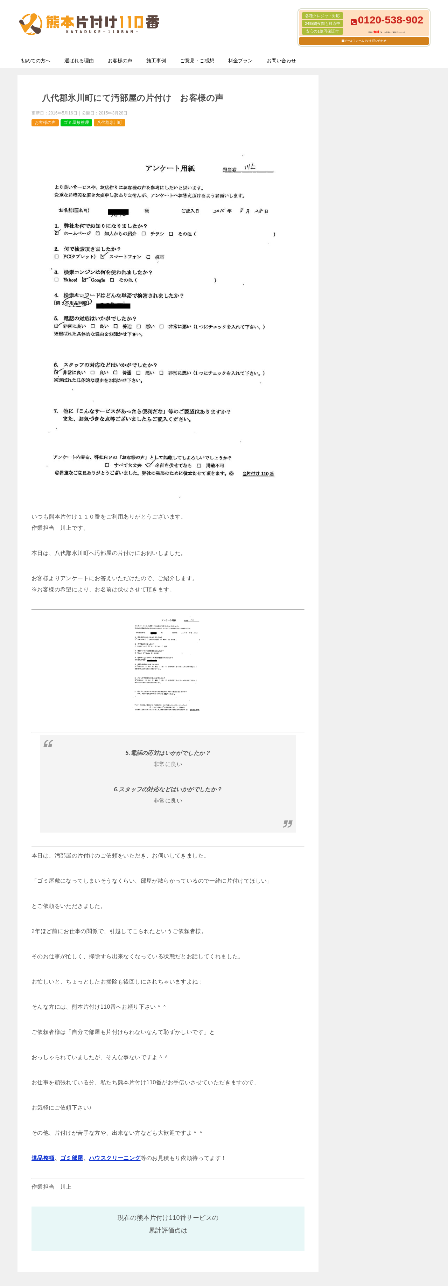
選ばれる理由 (79, 60)
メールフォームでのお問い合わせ (365, 40)
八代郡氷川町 (109, 122)
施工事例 (156, 60)
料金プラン (240, 60)
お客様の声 (120, 60)
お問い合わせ (281, 60)
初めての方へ (35, 60)
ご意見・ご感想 (197, 60)
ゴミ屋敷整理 (76, 122)
